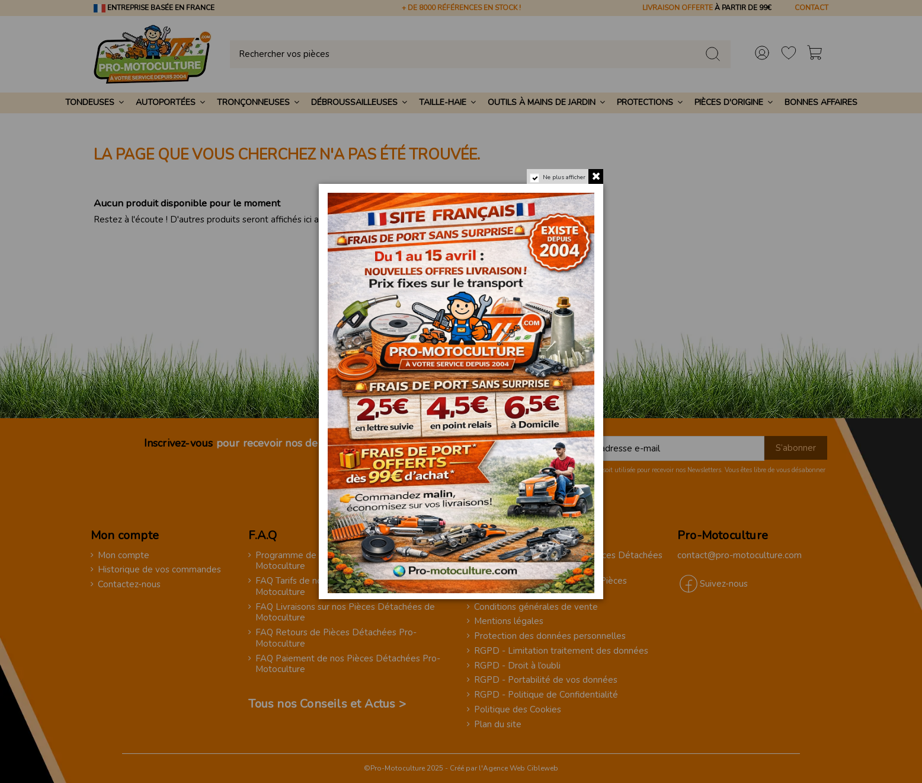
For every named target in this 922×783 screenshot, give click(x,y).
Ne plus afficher (564, 177)
